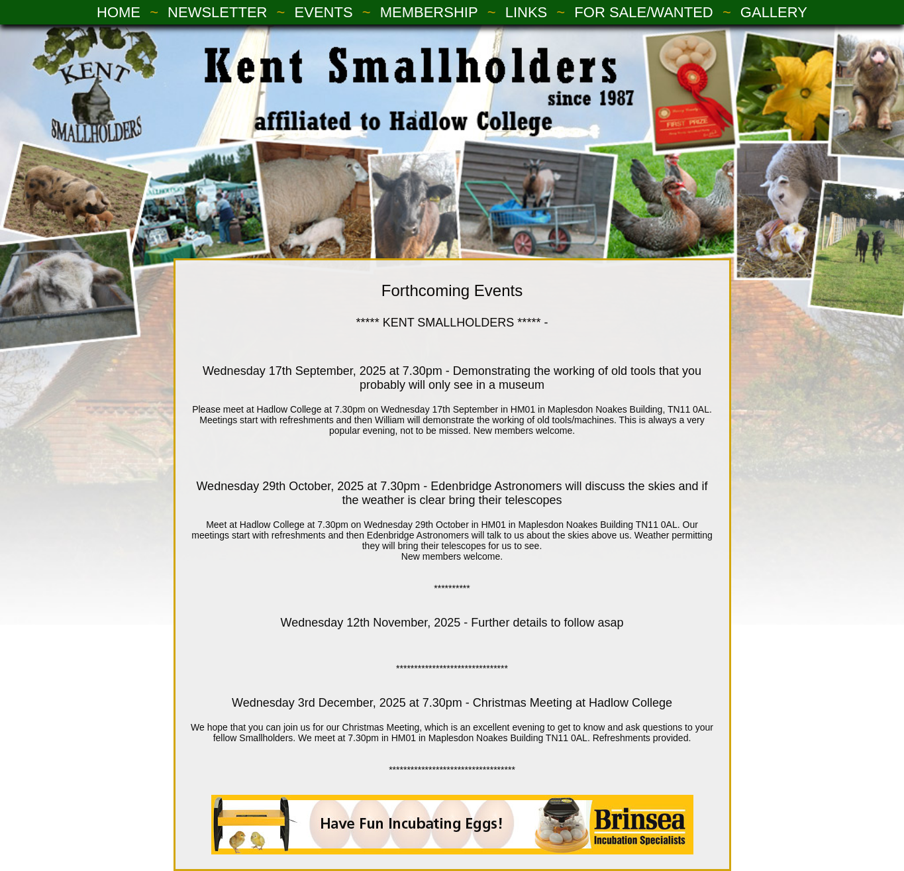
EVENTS (324, 12)
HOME (118, 12)
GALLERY (773, 12)
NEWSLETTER (217, 12)
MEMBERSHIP (429, 12)
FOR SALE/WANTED (643, 12)
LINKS (526, 12)
